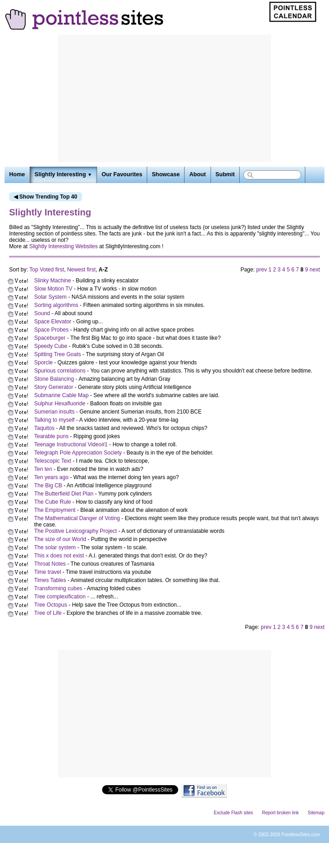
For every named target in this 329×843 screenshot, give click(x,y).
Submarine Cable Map (61, 395)
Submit (225, 174)
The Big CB (48, 485)
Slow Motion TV (53, 289)
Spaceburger (50, 338)
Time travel (47, 572)
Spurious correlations (60, 371)
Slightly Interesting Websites (63, 246)
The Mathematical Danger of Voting (77, 518)
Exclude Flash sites (233, 812)
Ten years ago (51, 477)
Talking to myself (54, 420)
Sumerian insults (54, 412)
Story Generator (53, 387)
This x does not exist (59, 555)
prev (261, 269)
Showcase (166, 174)
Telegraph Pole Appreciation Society (78, 453)
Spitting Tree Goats (57, 354)
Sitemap (316, 812)
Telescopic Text (52, 461)
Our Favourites (122, 174)
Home (17, 174)
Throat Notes (50, 564)
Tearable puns (51, 436)
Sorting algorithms (56, 305)
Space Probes (51, 330)
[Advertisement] (164, 98)
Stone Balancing (54, 379)
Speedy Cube (50, 346)
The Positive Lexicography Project (75, 531)
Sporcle (43, 362)
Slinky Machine (52, 280)
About (197, 174)
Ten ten (43, 469)
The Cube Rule (52, 502)
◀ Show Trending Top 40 (45, 197)
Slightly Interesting (63, 174)
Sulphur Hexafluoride (59, 403)
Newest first (81, 269)
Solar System (50, 297)
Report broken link (280, 812)
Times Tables (50, 580)
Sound (42, 313)
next (314, 269)
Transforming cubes (58, 588)
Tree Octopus (50, 605)
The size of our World (60, 539)
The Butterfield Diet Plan (63, 493)
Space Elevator (52, 321)
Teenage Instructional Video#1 (71, 444)
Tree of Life (48, 613)
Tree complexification (60, 596)
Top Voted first (46, 269)
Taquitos (44, 428)
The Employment (55, 510)
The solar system (55, 547)
